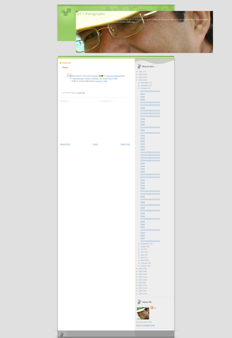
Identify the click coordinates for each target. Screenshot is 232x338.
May (142, 255)
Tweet (142, 94)
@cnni (110, 78)
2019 (141, 77)
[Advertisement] (83, 121)
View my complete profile (145, 325)
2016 (141, 271)
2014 (141, 277)
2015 (141, 274)
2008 (141, 294)
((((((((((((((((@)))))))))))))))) (150, 91)
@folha (87, 78)
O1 (155, 307)
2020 (141, 74)
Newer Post (65, 144)
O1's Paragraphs (90, 13)
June (143, 252)
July (142, 249)
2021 (141, 72)
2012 (141, 282)
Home (95, 144)
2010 (141, 288)
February (144, 263)
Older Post (125, 144)
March (143, 260)
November (145, 85)
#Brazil (95, 76)
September (145, 244)
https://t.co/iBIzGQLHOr (116, 76)
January (144, 266)
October (144, 88)
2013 (141, 280)
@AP (115, 78)
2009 (141, 291)
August (143, 246)
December (145, 83)
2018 (141, 80)
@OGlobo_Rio (96, 78)
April (143, 257)
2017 (141, 269)
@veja (105, 78)
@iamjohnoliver (78, 78)
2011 (141, 285)
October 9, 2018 (101, 81)
